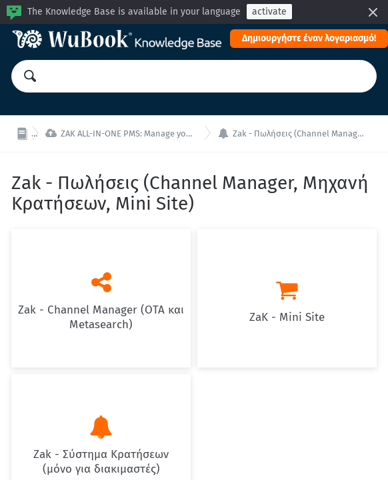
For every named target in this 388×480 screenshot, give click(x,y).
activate (269, 11)
